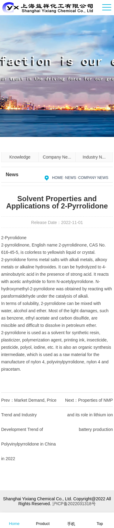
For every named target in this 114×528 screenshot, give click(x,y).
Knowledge (19, 157)
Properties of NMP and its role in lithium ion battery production (90, 415)
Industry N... (94, 157)
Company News (93, 178)
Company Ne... (57, 157)
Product (43, 520)
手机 (71, 520)
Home (57, 178)
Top (100, 520)
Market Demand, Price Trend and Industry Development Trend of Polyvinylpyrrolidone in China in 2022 (29, 429)
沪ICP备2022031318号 (74, 503)
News (70, 178)
